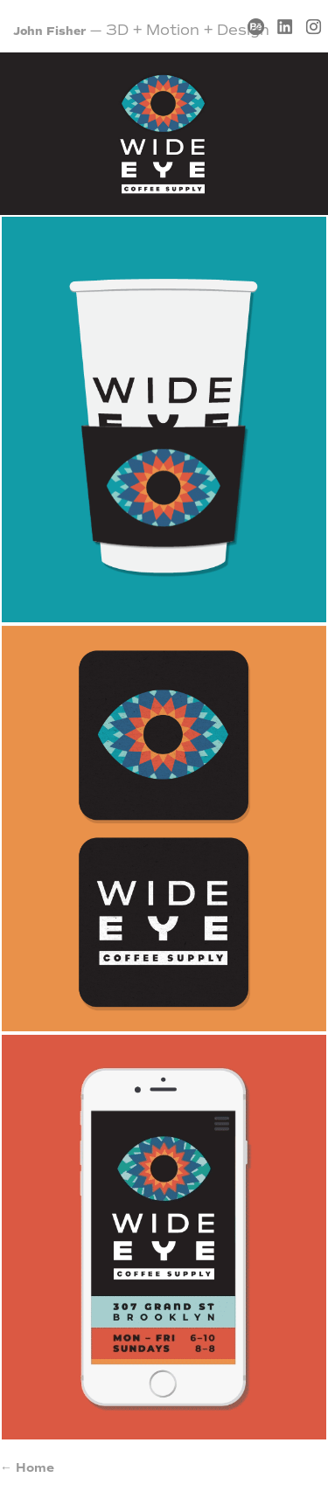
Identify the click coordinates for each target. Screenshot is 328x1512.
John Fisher (49, 31)
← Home (27, 1467)
